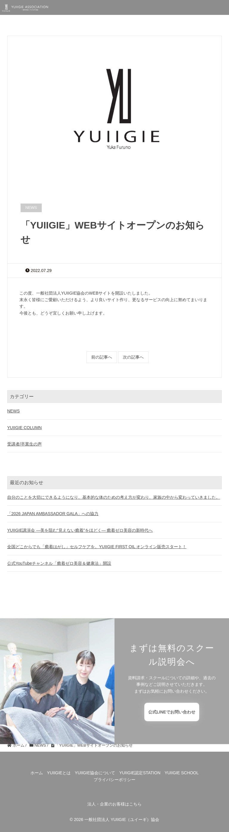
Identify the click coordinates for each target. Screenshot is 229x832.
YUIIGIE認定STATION (139, 772)
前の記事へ (101, 357)
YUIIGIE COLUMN (24, 427)
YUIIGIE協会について (95, 772)
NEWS (13, 411)
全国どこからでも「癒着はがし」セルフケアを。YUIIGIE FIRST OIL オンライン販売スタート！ (96, 546)
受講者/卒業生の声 (24, 444)
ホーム (36, 772)
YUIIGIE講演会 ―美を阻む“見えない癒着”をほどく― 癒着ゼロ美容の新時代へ (80, 530)
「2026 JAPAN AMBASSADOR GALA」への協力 (52, 513)
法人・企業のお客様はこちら (114, 804)
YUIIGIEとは (59, 772)
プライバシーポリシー (114, 779)
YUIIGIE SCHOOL (182, 772)
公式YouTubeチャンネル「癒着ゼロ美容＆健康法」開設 (59, 563)
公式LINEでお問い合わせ (171, 722)
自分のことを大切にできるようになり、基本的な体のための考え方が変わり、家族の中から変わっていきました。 (113, 497)
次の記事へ (133, 357)
